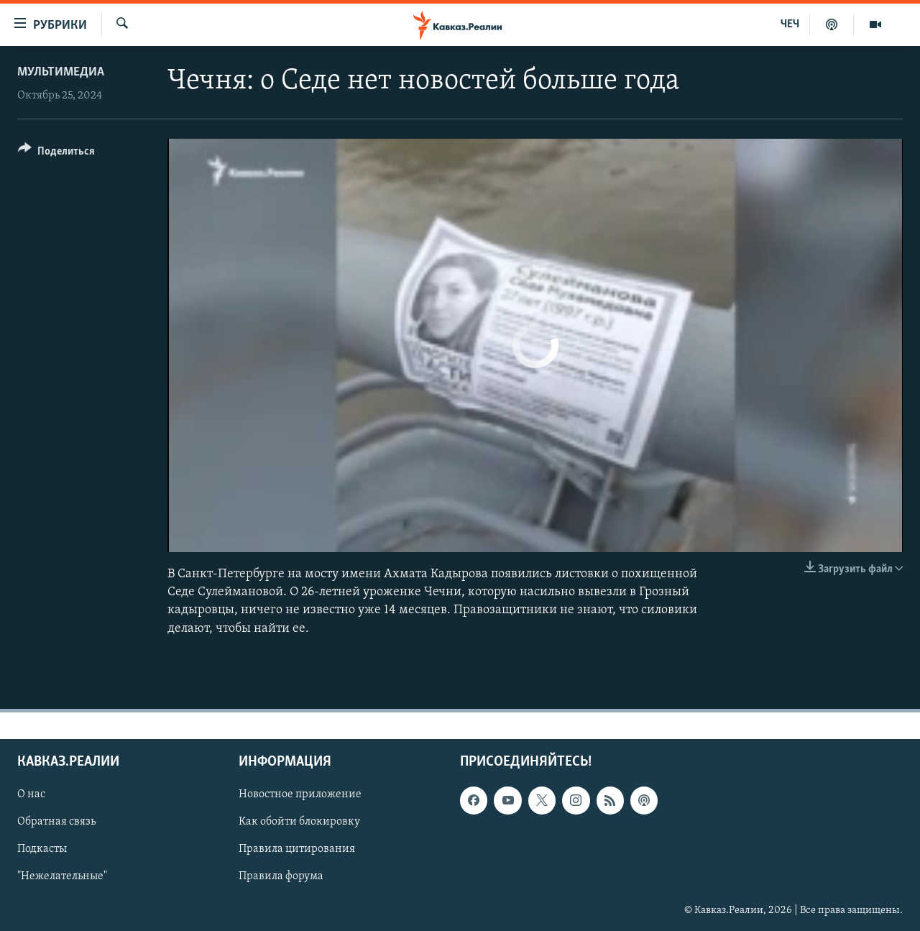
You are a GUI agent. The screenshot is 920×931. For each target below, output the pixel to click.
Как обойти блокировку (299, 821)
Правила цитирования (297, 849)
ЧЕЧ (790, 24)
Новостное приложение (300, 794)
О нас (31, 794)
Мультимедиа (60, 72)
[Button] (56, 153)
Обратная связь (56, 821)
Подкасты (42, 849)
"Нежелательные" (62, 876)
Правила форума (281, 876)
